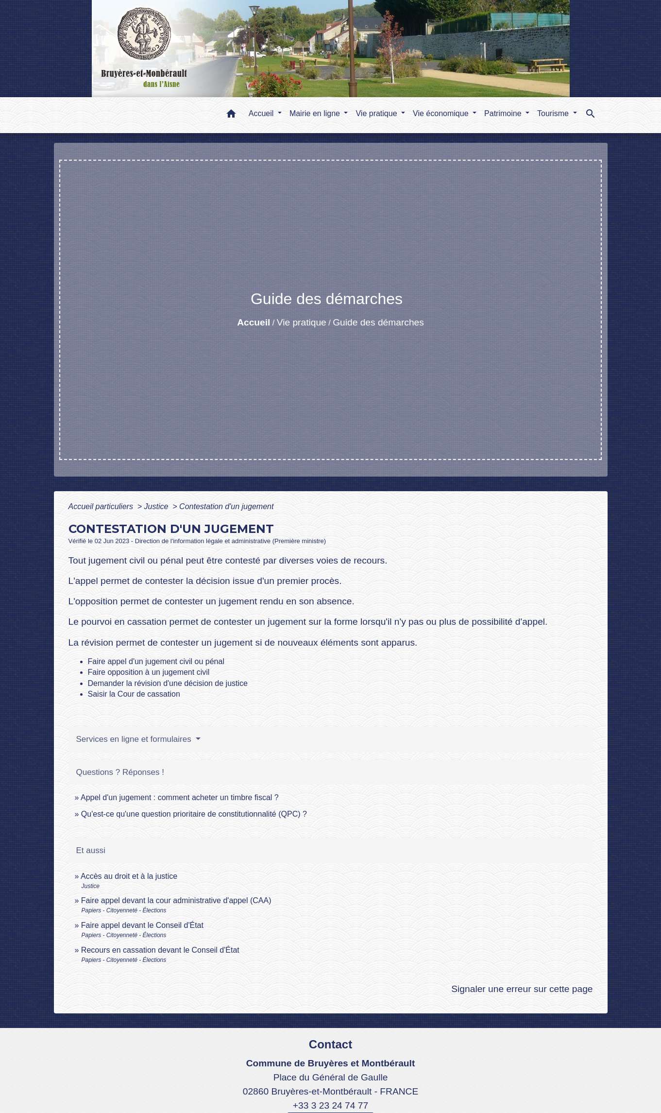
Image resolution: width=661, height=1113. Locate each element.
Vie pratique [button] (377, 113)
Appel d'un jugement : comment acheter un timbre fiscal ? (180, 797)
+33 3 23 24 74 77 (330, 1105)
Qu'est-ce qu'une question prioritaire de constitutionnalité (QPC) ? (194, 814)
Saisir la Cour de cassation (134, 694)
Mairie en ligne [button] (315, 113)
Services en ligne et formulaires (135, 739)
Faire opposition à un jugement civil (149, 672)
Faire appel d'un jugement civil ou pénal (156, 661)
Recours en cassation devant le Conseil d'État (160, 950)
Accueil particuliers (102, 506)
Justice (157, 506)
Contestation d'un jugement (226, 506)
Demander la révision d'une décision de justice (168, 683)
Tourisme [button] (554, 113)
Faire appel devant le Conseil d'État (142, 925)
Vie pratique (301, 322)
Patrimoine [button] (504, 113)
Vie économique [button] (442, 113)
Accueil (253, 322)
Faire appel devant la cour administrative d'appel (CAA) (176, 900)
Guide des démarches (378, 322)
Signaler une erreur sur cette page (522, 989)
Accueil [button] (262, 113)
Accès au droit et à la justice (129, 876)
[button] (231, 115)
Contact (330, 1044)
